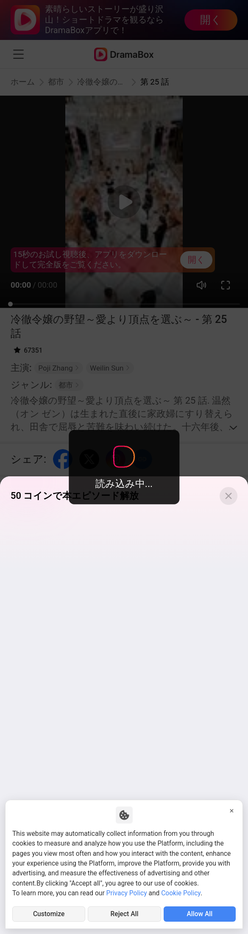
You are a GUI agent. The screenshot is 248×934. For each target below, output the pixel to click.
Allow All (199, 914)
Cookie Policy (181, 893)
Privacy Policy (126, 893)
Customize (48, 914)
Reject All (125, 914)
